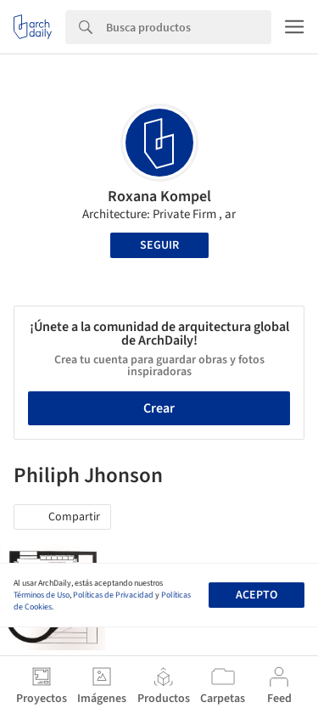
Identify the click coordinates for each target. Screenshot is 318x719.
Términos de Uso (42, 595)
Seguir (159, 245)
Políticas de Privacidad (113, 595)
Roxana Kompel (159, 196)
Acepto (256, 595)
